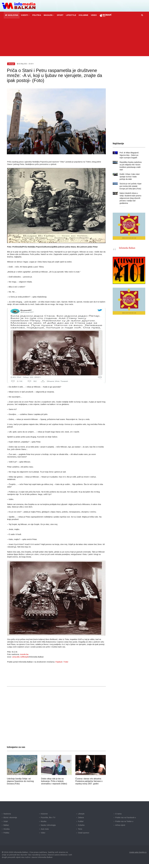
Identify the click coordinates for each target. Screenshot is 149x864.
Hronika (7, 829)
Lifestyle (81, 814)
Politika (6, 833)
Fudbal (80, 821)
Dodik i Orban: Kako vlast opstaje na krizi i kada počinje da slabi (129, 176)
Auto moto (45, 829)
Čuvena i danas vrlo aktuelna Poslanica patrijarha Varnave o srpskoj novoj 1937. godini (89, 781)
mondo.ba (24, 654)
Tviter (65, 662)
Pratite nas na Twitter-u (124, 821)
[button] (25, 15)
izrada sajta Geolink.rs (137, 852)
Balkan (6, 825)
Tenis (80, 829)
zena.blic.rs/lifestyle (20, 657)
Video (43, 833)
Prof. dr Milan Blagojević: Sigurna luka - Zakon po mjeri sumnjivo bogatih (129, 155)
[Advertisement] (74, 37)
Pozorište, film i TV (48, 817)
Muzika (43, 821)
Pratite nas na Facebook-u (125, 817)
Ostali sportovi (83, 833)
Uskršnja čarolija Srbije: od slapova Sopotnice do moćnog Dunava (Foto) (20, 781)
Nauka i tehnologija (48, 825)
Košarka (81, 825)
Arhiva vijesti (120, 825)
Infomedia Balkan (127, 248)
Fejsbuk (58, 662)
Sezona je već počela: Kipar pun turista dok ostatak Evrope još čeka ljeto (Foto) (130, 186)
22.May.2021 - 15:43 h (25, 64)
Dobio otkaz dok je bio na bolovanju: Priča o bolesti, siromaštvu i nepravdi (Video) (54, 781)
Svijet (6, 821)
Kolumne (44, 814)
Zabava (81, 817)
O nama (118, 814)
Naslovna (7, 814)
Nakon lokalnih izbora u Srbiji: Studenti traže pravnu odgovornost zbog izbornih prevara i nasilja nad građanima (130, 198)
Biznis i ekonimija (10, 817)
